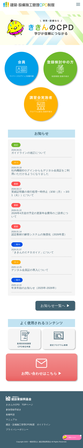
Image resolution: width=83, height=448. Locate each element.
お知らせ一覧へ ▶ (55, 306)
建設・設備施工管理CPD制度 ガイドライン (28, 424)
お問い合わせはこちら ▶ (41, 373)
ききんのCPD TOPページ (19, 404)
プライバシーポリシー (17, 429)
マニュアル (11, 419)
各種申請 (10, 414)
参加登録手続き (13, 409)
